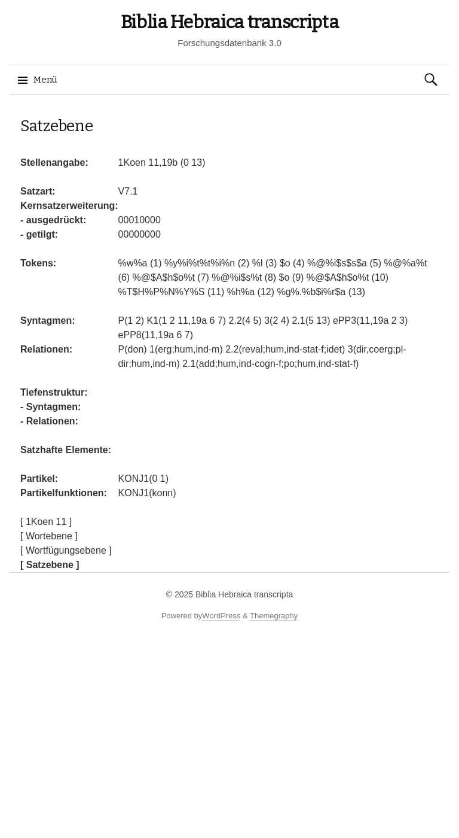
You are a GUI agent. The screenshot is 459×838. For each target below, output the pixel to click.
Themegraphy (274, 615)
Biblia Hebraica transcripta (230, 22)
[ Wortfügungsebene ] (66, 550)
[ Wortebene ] (49, 536)
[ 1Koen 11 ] (46, 522)
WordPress (221, 615)
